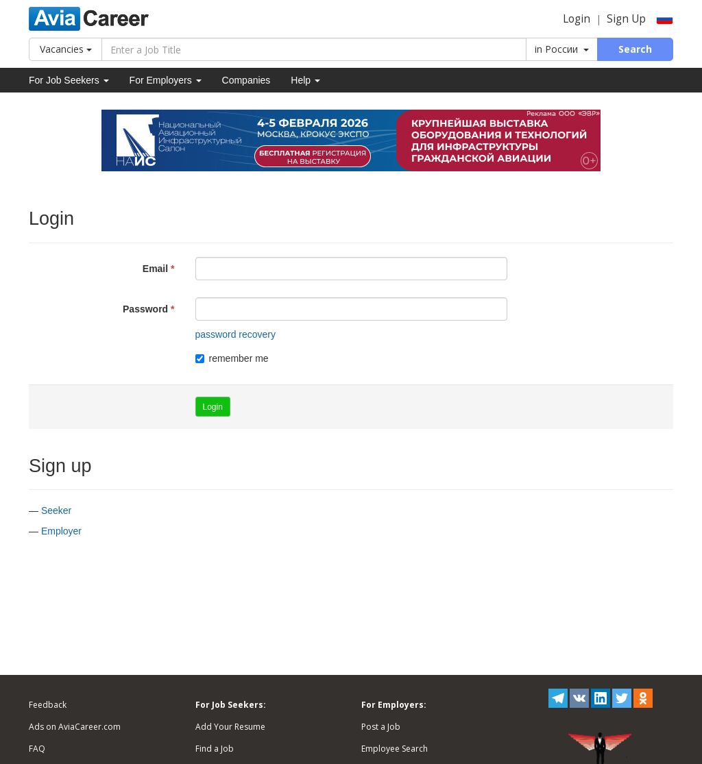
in (562, 49)
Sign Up (626, 19)
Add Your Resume (230, 726)
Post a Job (380, 726)
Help (305, 80)
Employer (61, 531)
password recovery (235, 334)
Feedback (47, 705)
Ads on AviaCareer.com (75, 726)
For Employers (166, 80)
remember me (232, 358)
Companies (246, 80)
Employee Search (394, 748)
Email (155, 268)
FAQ (37, 748)
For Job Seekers (69, 80)
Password (145, 309)
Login (576, 19)
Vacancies (66, 49)
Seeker (56, 510)
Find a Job (214, 748)
